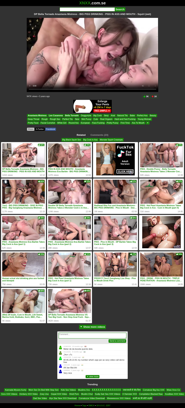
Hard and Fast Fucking (125, 119)
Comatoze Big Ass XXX (153, 390)
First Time (125, 123)
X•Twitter (40, 129)
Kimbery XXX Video (29, 394)
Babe (132, 115)
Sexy (106, 115)
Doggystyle (86, 115)
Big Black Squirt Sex (71, 140)
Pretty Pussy (112, 123)
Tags (84, 405)
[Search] (87, 9)
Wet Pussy (86, 119)
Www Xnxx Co (173, 390)
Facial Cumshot (48, 123)
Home (77, 405)
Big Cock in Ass (90, 140)
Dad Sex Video (40, 398)
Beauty (153, 115)
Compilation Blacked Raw (151, 394)
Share (30, 129)
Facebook (50, 129)
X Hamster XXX (129, 394)
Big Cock (97, 115)
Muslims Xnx (84, 390)
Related (81, 135)
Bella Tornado (72, 115)
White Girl (61, 123)
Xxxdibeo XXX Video (174, 394)
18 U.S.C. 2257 (103, 405)
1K (154, 96)
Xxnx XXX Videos (9, 394)
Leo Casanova (56, 115)
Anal (113, 115)
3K (146, 96)
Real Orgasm (106, 119)
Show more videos (92, 326)
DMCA (91, 405)
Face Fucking (98, 123)
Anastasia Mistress (37, 115)
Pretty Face (33, 123)
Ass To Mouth (138, 123)
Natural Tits (122, 115)
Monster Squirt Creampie (111, 140)
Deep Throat (33, 119)
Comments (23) (99, 135)
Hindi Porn (74, 394)
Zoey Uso (44, 394)
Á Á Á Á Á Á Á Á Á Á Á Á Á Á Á (106, 390)
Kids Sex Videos (68, 390)
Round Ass (73, 123)
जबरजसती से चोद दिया (132, 390)
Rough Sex (55, 119)
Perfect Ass (142, 115)
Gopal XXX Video (59, 394)
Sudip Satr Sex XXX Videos (107, 394)
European (85, 123)
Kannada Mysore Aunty (15, 390)
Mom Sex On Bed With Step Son (44, 390)
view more (92, 376)
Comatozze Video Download (92, 398)
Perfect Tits (67, 119)
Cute (96, 119)
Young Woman (144, 119)
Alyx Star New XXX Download (63, 398)
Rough (45, 119)
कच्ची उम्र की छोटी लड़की (142, 398)
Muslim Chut (87, 394)
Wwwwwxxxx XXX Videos (119, 398)
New (77, 119)
